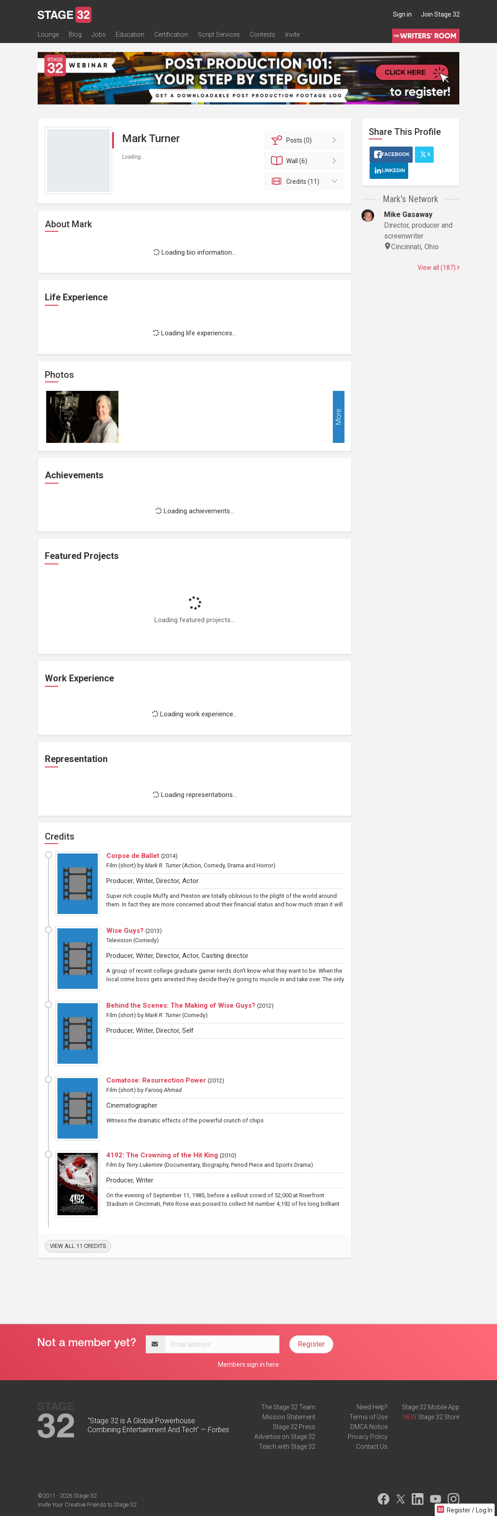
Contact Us (372, 1446)
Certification (171, 34)
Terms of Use (368, 1417)
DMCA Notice (369, 1426)
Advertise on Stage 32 (284, 1436)
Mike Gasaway (408, 214)
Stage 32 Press (294, 1426)
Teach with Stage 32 (287, 1446)
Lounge (48, 34)
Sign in (402, 14)
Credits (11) (305, 181)
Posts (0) (305, 140)
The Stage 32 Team (288, 1407)
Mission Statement (288, 1417)
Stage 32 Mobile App (430, 1407)
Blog (75, 34)
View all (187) (438, 267)
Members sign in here (248, 1364)
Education (130, 34)
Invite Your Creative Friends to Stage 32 (87, 1504)
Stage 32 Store (438, 1417)
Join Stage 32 (440, 14)
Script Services (219, 34)
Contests (262, 34)
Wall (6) (305, 161)
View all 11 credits (78, 1246)
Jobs (99, 34)
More (338, 416)
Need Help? (372, 1407)
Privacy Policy (368, 1436)
